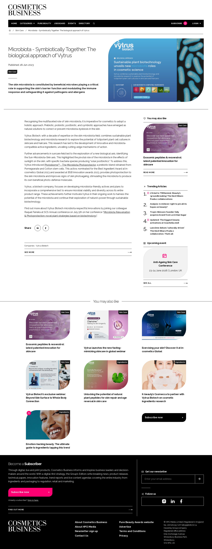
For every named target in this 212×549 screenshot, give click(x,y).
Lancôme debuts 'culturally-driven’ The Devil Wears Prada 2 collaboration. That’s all (167, 230)
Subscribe (178, 23)
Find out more (16, 510)
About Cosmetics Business (91, 522)
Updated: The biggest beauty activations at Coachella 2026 (164, 222)
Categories (26, 23)
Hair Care (183, 125)
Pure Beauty (44, 23)
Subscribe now (154, 417)
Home (14, 23)
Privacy (123, 535)
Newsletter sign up (86, 531)
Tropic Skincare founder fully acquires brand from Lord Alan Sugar (168, 214)
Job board (59, 23)
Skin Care (12, 72)
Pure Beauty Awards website (136, 522)
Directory (84, 23)
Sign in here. (33, 500)
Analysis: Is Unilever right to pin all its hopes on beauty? (168, 206)
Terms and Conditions (132, 531)
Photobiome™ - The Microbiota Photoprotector (70, 164)
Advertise (125, 526)
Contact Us (81, 535)
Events (72, 23)
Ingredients (122, 362)
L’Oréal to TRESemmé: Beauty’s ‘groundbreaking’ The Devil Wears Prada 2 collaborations (166, 196)
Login (195, 23)
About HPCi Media (85, 526)
